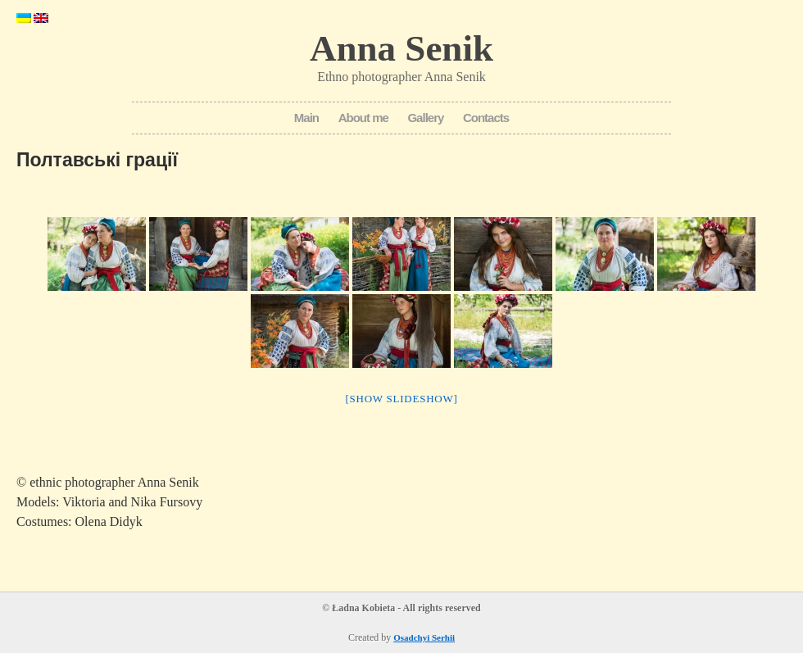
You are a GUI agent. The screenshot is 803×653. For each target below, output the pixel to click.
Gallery (425, 118)
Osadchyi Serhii (424, 637)
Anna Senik (401, 48)
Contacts (486, 118)
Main (306, 118)
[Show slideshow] (401, 398)
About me (363, 118)
